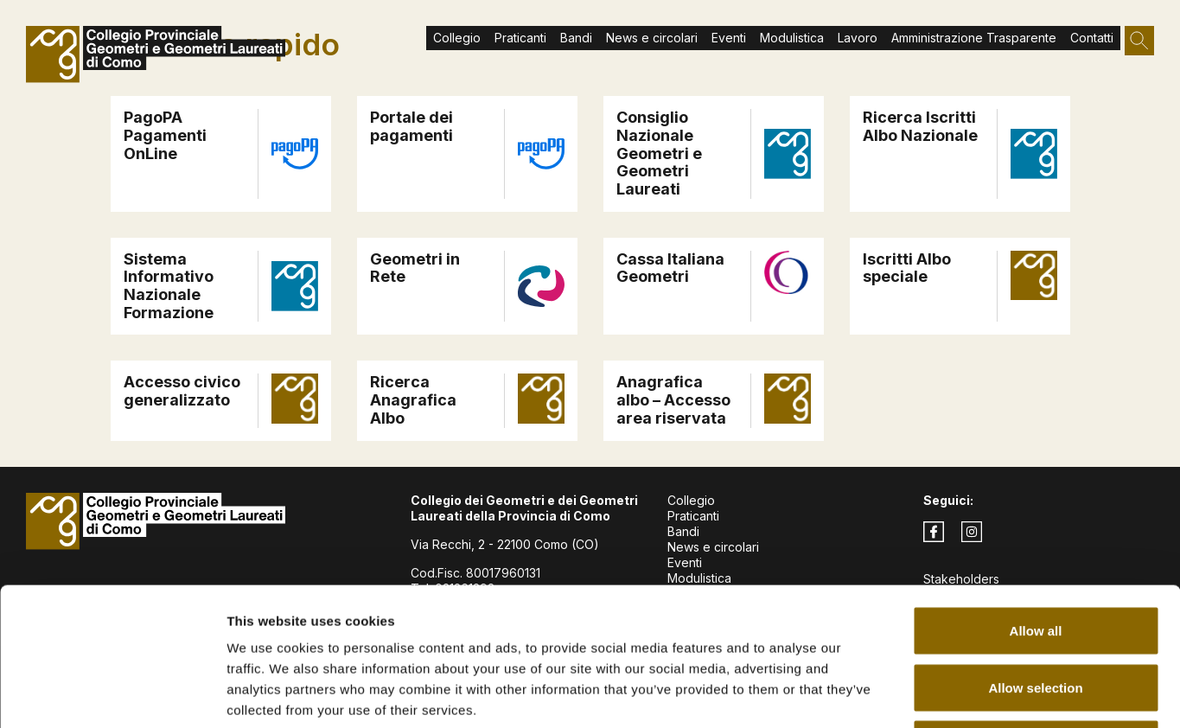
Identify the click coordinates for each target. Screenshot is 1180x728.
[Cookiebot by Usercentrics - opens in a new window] (112, 694)
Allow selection (1035, 558)
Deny (1036, 614)
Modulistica (792, 37)
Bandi (576, 37)
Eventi (728, 37)
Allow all (1036, 501)
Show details (907, 693)
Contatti (1091, 37)
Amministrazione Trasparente (973, 37)
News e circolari (652, 37)
